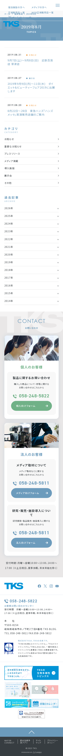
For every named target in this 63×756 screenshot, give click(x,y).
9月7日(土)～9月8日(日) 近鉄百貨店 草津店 (30, 62)
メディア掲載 (11, 161)
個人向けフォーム (32, 405)
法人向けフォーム (32, 542)
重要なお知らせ (13, 146)
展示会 (32, 78)
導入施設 (9, 168)
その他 (8, 183)
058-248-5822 (32, 396)
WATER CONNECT (9, 741)
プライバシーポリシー (52, 741)
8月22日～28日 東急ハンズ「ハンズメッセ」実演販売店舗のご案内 (30, 112)
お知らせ (33, 55)
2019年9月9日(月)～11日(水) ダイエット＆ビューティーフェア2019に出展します (31, 87)
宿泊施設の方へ (16, 7)
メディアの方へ (39, 7)
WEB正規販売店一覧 (43, 12)
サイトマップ (38, 741)
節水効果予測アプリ (25, 741)
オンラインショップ (21, 17)
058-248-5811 (32, 483)
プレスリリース (12, 153)
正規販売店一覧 (16, 12)
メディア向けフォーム (32, 493)
